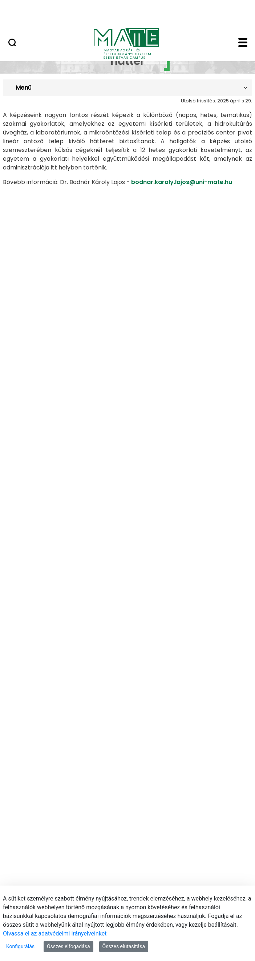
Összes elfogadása (68, 946)
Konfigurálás (20, 946)
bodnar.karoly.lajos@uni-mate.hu (181, 182)
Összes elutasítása (123, 946)
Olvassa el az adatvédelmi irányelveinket (54, 933)
